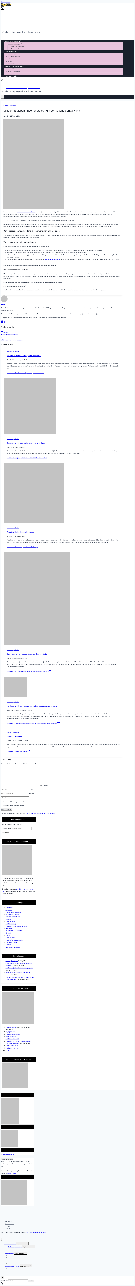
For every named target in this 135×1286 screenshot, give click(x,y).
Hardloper (10, 61)
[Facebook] (2, 5)
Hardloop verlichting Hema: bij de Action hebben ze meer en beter (32, 706)
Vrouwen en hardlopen (10, 1244)
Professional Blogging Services (36, 1232)
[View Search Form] (2, 8)
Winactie (8, 945)
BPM (7, 1050)
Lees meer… (26, 373)
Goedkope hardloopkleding (14, 71)
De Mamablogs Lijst (7, 1154)
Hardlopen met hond (12, 1039)
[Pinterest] (7, 5)
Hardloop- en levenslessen (62, 332)
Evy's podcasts (10, 1032)
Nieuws (8, 935)
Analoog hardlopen (12, 961)
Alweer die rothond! (14, 737)
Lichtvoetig (9, 928)
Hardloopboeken (11, 63)
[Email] (10, 5)
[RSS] (9, 5)
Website (31, 798)
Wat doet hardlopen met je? (14, 56)
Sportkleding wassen (12, 1043)
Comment (45, 785)
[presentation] (63, 406)
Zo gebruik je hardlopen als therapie (20, 532)
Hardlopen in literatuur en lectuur (16, 926)
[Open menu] (2, 97)
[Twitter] (4, 5)
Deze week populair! (12, 914)
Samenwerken (9, 1224)
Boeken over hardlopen (13, 912)
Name (31, 789)
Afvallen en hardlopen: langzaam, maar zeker (24, 356)
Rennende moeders (15, 48)
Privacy (7, 1226)
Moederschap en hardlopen (17, 46)
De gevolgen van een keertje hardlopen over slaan (26, 443)
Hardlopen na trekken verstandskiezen (18, 1041)
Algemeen (9, 910)
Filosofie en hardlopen (13, 917)
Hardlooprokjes (11, 73)
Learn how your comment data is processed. (41, 813)
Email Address (7, 828)
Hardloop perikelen (12, 54)
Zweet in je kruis (11, 1036)
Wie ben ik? (8, 1221)
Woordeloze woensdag (13, 947)
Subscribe (5, 832)
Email (31, 793)
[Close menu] (1, 1239)
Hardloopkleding (11, 924)
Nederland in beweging (52, 259)
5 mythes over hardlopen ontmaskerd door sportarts (27, 654)
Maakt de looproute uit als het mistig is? (18, 972)
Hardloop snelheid (11, 1027)
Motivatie (10, 59)
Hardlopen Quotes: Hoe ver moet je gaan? (19, 968)
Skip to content (5, 2)
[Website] (15, 797)
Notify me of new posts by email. (13, 806)
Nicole (3, 304)
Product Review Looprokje (14, 940)
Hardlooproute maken (13, 1034)
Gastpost (8, 919)
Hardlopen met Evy (11, 76)
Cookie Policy (11, 1173)
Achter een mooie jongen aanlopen (62, 338)
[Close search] (2, 1277)
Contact (7, 1228)
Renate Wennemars (12, 1046)
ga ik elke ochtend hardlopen (26, 212)
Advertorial (9, 907)
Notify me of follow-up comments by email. (17, 802)
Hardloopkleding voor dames (14, 69)
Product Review (11, 938)
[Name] (15, 789)
